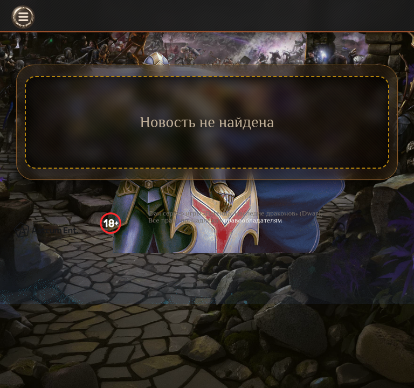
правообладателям (253, 220)
